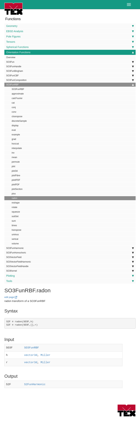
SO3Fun (70, 62)
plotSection (17, 189)
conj (14, 107)
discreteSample (19, 121)
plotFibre (16, 175)
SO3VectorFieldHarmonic (70, 261)
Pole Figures (70, 36)
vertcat (15, 239)
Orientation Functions (70, 52)
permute (16, 162)
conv (14, 112)
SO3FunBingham (70, 71)
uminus (15, 234)
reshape (16, 202)
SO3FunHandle (70, 66)
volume (15, 243)
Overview (10, 57)
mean (14, 157)
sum (14, 221)
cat (13, 103)
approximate (18, 93)
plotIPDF (16, 180)
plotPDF (16, 184)
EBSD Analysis (70, 31)
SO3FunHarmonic (70, 248)
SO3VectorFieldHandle (70, 266)
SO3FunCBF (70, 75)
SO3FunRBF (70, 84)
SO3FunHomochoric (70, 252)
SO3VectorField (70, 257)
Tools (70, 281)
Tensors (70, 42)
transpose (16, 230)
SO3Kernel (70, 270)
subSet (15, 216)
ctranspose (17, 116)
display (15, 125)
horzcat (15, 143)
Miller (45, 354)
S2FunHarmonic (35, 383)
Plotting (70, 276)
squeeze (16, 212)
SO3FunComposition (70, 80)
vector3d (30, 354)
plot (13, 166)
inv (13, 153)
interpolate (17, 148)
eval (14, 130)
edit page (9, 297)
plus (14, 193)
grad (14, 139)
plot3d (15, 171)
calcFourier (17, 98)
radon (14, 198)
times (14, 225)
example (16, 134)
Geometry (70, 26)
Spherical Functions (70, 47)
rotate (14, 207)
